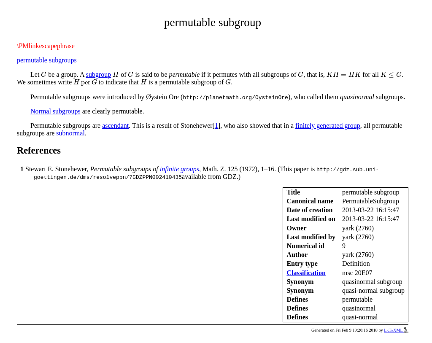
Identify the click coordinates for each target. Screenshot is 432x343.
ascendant (115, 125)
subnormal (70, 133)
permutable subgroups (47, 60)
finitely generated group (327, 125)
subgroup (98, 74)
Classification (305, 272)
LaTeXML (396, 330)
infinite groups (179, 169)
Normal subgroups (55, 111)
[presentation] (43, 74)
